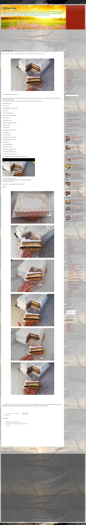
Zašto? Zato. (68, 88)
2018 (68, 299)
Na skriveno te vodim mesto (71, 77)
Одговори (8, 425)
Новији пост (5, 449)
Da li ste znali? (69, 72)
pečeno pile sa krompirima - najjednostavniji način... (73, 288)
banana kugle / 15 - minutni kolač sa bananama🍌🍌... (75, 273)
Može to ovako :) (69, 75)
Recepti (7, 415)
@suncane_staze (69, 121)
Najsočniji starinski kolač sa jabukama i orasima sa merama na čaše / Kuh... (76, 183)
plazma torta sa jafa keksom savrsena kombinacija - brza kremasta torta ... (77, 158)
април (69, 260)
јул (69, 255)
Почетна (32, 449)
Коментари (69, 313)
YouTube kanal (69, 131)
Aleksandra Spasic (69, 326)
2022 (68, 245)
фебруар (70, 290)
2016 (68, 303)
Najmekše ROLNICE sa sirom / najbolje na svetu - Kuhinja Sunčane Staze (77, 201)
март (69, 262)
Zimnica (67, 90)
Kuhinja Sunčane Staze (70, 329)
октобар (70, 250)
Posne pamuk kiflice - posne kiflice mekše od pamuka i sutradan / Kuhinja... (77, 165)
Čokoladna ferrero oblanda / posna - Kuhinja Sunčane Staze (77, 138)
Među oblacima (69, 74)
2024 (68, 241)
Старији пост (59, 449)
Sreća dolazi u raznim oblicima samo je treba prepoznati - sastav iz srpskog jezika (77, 147)
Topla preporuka (69, 85)
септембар (70, 252)
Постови (68, 310)
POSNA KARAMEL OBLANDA (77, 216)
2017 (68, 301)
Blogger (50, 519)
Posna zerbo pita (74, 191)
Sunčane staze (9, 8)
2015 (68, 305)
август (69, 253)
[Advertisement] (41, 39)
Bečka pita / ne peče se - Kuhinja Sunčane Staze (76, 174)
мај (69, 259)
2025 (68, 239)
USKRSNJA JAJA (69, 87)
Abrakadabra (68, 70)
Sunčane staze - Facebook (71, 116)
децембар (70, 246)
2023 (68, 243)
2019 (68, 298)
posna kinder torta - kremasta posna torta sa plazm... (75, 268)
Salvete (67, 82)
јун (69, 257)
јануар (69, 292)
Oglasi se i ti (68, 79)
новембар (70, 248)
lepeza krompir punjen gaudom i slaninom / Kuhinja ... (74, 279)
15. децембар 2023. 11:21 (16, 421)
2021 (68, 294)
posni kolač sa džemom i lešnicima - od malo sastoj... (75, 265)
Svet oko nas (68, 83)
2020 (68, 296)
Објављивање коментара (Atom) (16, 451)
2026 (68, 238)
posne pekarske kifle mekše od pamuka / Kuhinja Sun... (74, 270)
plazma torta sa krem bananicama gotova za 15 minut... (75, 285)
